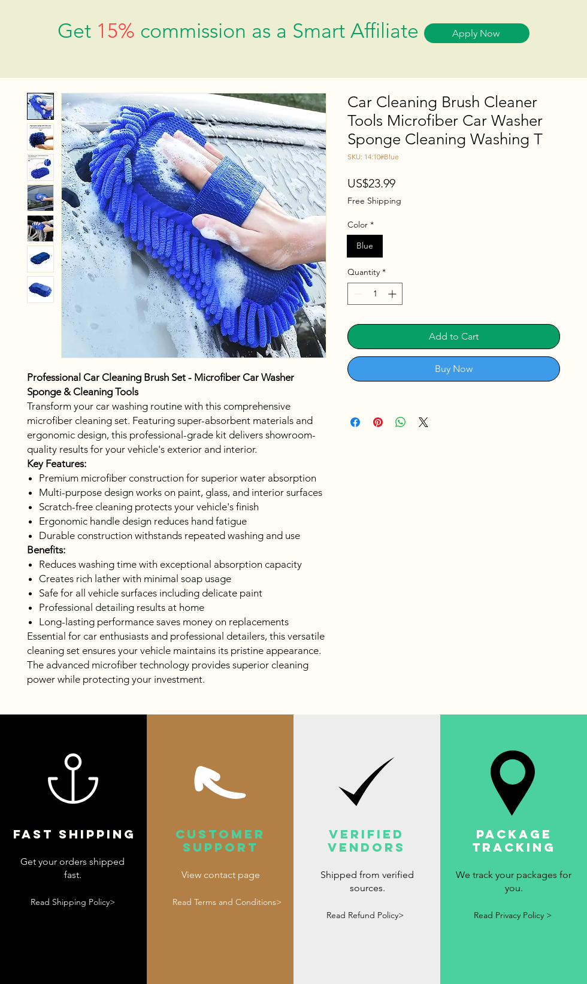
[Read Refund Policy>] (364, 916)
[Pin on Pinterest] (378, 422)
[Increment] (393, 293)
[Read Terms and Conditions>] (227, 902)
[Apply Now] (476, 33)
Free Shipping (374, 200)
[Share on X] (423, 422)
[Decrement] (356, 293)
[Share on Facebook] (355, 422)
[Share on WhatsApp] (401, 422)
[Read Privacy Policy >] (512, 916)
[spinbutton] (375, 293)
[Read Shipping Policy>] (72, 902)
